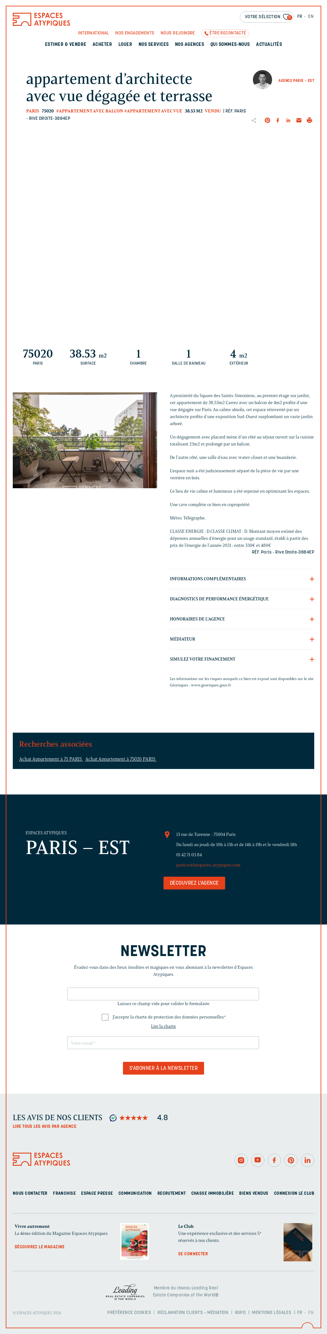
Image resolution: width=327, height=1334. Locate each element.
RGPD (240, 1312)
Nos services (154, 44)
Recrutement (171, 1193)
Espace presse (97, 1193)
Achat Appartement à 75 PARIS (51, 759)
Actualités (269, 44)
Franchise (64, 1193)
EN (311, 16)
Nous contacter (30, 1193)
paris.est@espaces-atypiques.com (208, 865)
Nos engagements (134, 33)
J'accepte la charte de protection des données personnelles (169, 1017)
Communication (135, 1193)
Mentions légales (271, 1312)
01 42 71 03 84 (189, 855)
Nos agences (189, 44)
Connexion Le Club (294, 1193)
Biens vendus (253, 1193)
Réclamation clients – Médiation (192, 1312)
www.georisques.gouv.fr (211, 685)
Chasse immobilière (212, 1193)
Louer (125, 44)
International (93, 33)
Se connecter (193, 1254)
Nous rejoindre (178, 33)
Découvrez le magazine (40, 1247)
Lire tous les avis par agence (44, 1126)
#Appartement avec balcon (89, 111)
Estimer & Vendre (66, 44)
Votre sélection (268, 17)
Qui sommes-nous (230, 44)
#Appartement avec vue (153, 111)
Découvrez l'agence (194, 883)
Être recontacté (227, 33)
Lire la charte (163, 1026)
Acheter (102, 44)
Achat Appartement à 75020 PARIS (120, 759)
